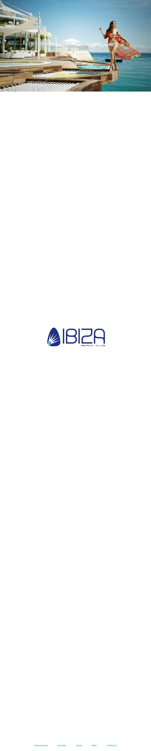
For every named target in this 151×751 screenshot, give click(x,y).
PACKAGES (62, 745)
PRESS (94, 745)
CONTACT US (112, 745)
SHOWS (79, 745)
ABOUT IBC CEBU (41, 745)
